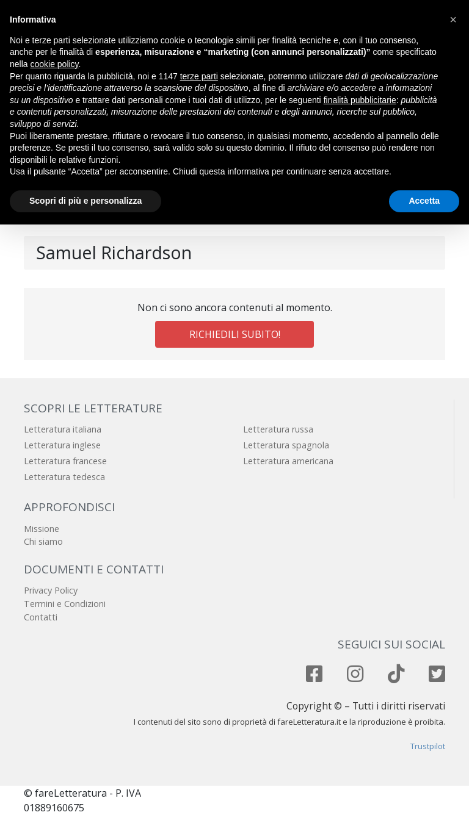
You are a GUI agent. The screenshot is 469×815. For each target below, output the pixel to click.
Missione (41, 528)
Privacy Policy (51, 590)
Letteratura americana (288, 461)
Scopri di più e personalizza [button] (85, 201)
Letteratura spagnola (286, 445)
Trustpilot (427, 746)
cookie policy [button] (54, 64)
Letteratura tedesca (64, 477)
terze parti (199, 76)
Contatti (40, 617)
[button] (453, 19)
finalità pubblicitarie (360, 100)
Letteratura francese (65, 461)
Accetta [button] (424, 201)
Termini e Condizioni (65, 603)
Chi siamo (43, 541)
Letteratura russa (278, 429)
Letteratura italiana (62, 429)
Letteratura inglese (62, 445)
